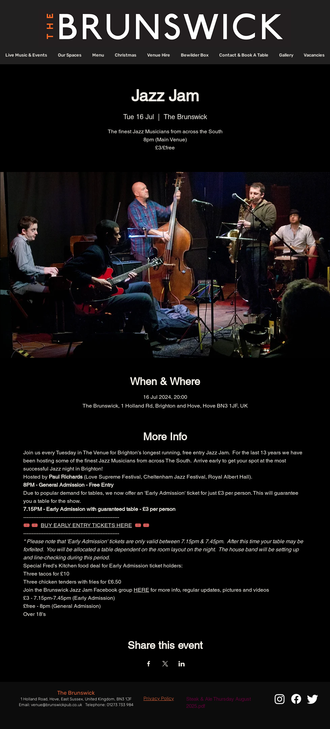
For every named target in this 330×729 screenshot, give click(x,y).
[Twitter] (312, 698)
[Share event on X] (165, 663)
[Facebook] (296, 698)
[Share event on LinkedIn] (181, 663)
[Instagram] (279, 698)
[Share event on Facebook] (148, 663)
